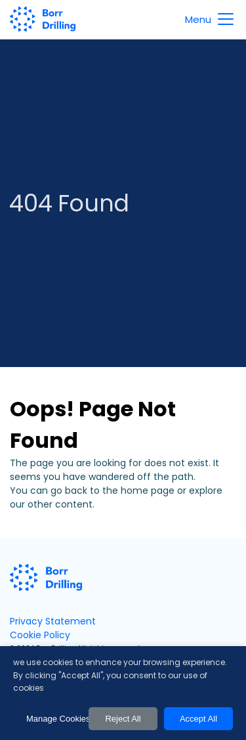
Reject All (122, 719)
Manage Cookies (54, 719)
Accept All (198, 719)
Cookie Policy (40, 635)
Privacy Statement (53, 621)
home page (147, 490)
